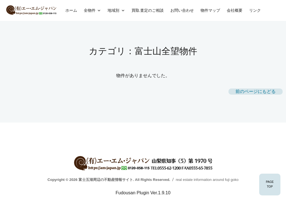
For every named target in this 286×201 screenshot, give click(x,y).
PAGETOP (270, 184)
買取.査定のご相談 (148, 10)
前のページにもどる (255, 91)
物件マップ (210, 10)
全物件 (90, 10)
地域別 (113, 10)
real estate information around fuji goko (207, 180)
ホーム (71, 10)
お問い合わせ (182, 10)
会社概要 (234, 10)
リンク (255, 10)
